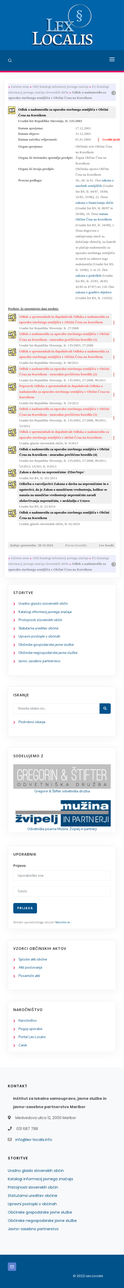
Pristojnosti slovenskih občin (40, 620)
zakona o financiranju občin (94, 203)
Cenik (22, 1045)
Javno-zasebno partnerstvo (39, 661)
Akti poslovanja (30, 967)
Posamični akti (29, 976)
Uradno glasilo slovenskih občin (43, 603)
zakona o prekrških (88, 275)
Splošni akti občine (32, 959)
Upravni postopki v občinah (39, 636)
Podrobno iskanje (31, 722)
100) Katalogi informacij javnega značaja (60, 87)
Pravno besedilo (76, 545)
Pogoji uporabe (30, 1029)
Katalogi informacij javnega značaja (45, 612)
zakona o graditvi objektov (94, 292)
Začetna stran (20, 87)
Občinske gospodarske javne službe (46, 644)
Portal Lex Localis (32, 1037)
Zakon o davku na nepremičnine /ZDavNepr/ (51, 472)
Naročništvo (27, 1020)
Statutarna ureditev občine (38, 628)
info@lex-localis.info (33, 1139)
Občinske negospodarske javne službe (47, 653)
